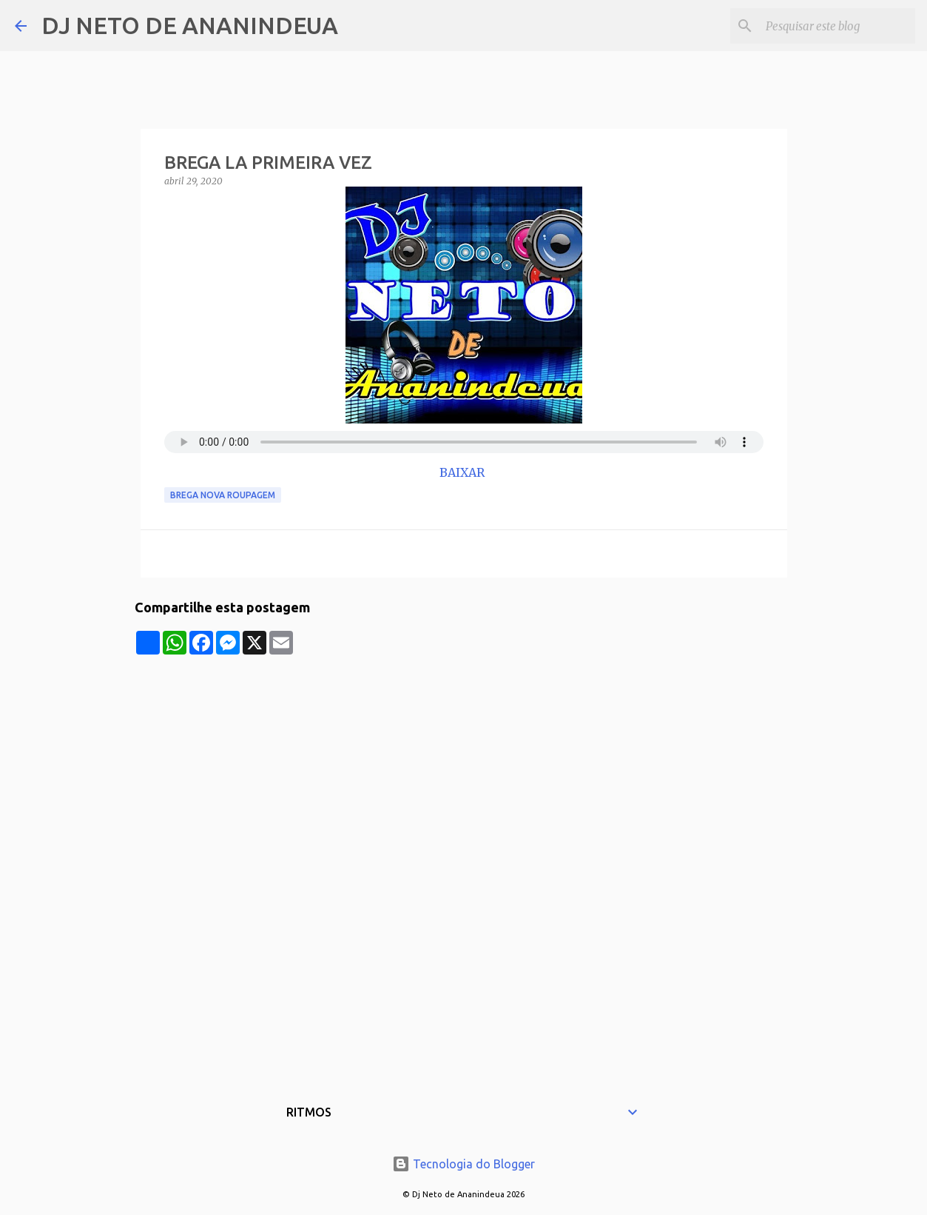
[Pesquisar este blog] (837, 26)
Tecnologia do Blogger (463, 1164)
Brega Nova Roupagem (222, 495)
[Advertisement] (464, 758)
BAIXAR (463, 472)
